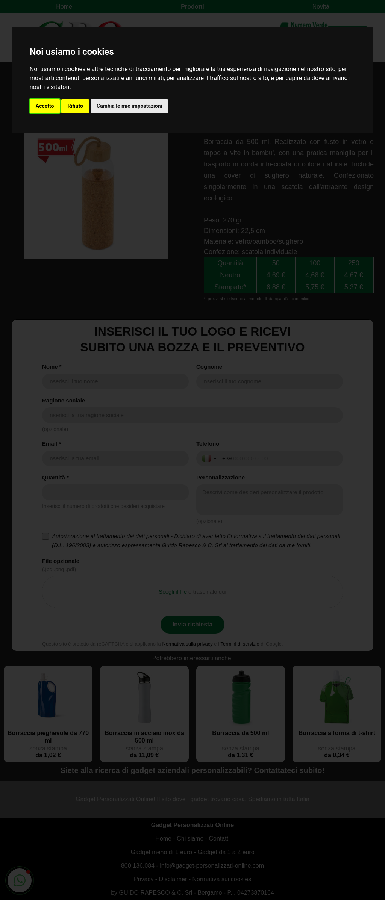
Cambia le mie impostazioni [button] (129, 106)
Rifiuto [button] (75, 106)
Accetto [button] (45, 106)
